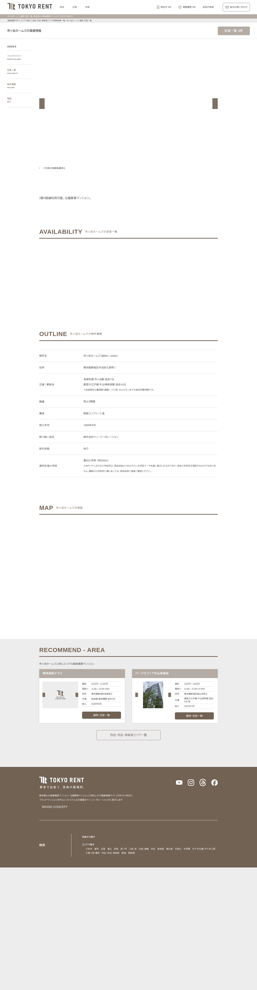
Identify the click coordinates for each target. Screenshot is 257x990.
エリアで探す (25, 20)
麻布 (96, 848)
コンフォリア (158, 914)
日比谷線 (109, 880)
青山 (109, 848)
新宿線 (198, 880)
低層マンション (198, 942)
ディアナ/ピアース (95, 922)
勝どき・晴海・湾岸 (203, 852)
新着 (160, 938)
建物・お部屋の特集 (92, 930)
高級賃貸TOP (12, 20)
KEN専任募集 (92, 934)
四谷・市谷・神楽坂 (139, 852)
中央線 (97, 885)
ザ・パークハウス (174, 918)
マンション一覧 (89, 959)
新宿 (154, 852)
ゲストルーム (127, 942)
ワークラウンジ (111, 942)
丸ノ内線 (98, 880)
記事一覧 (86, 897)
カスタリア (185, 914)
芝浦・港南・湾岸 (182, 852)
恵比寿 (172, 848)
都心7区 (131, 897)
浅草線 (181, 880)
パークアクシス (122, 914)
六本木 (89, 848)
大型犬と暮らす (141, 938)
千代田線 (129, 880)
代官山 (180, 848)
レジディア (172, 914)
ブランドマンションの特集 (95, 909)
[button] (42, 103)
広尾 (103, 848)
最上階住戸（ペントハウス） (100, 938)
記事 (75, 7)
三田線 (189, 880)
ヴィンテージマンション (98, 947)
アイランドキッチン (159, 942)
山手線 (89, 885)
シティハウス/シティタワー (119, 918)
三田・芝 (133, 848)
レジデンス (101, 897)
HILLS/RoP (91, 914)
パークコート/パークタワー (149, 918)
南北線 (161, 880)
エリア (142, 897)
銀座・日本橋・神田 (95, 857)
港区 (88, 868)
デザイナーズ (168, 934)
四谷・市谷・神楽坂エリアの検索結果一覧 (50, 20)
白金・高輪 (145, 848)
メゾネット (141, 942)
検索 (62, 7)
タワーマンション (150, 934)
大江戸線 (208, 880)
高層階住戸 (182, 934)
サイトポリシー (79, 981)
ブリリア (211, 918)
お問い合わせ (97, 981)
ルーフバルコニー (180, 942)
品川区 (141, 868)
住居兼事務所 (118, 947)
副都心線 (171, 880)
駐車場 (168, 938)
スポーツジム (197, 938)
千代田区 (105, 868)
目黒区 (132, 868)
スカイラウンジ (93, 942)
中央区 (124, 868)
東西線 (119, 880)
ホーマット (198, 914)
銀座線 (89, 880)
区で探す (86, 864)
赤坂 (116, 848)
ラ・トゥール (105, 914)
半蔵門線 (151, 880)
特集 (87, 7)
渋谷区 (95, 868)
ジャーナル (116, 897)
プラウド (200, 918)
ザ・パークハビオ (141, 914)
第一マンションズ (94, 918)
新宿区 (115, 868)
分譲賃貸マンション (129, 934)
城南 (169, 852)
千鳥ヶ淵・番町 (119, 852)
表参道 (163, 848)
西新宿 (161, 852)
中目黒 (189, 848)
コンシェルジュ (181, 938)
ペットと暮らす (124, 938)
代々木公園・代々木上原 (98, 852)
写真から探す (88, 836)
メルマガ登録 (108, 959)
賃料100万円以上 (109, 934)
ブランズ (189, 918)
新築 (154, 938)
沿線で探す (87, 876)
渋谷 (155, 848)
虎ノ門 (124, 848)
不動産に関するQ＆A (130, 959)
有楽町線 (140, 880)
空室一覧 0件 (234, 31)
